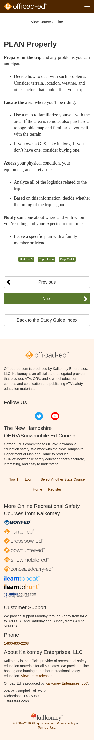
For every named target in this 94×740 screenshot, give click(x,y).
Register (54, 489)
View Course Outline (47, 22)
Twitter (39, 416)
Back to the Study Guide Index (47, 320)
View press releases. (37, 676)
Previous (47, 282)
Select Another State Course (63, 479)
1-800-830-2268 (16, 643)
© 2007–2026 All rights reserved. (34, 723)
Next (47, 298)
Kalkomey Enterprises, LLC (66, 683)
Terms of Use (46, 727)
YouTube (55, 416)
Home (37, 489)
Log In (30, 479)
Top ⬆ (14, 479)
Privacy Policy (66, 723)
